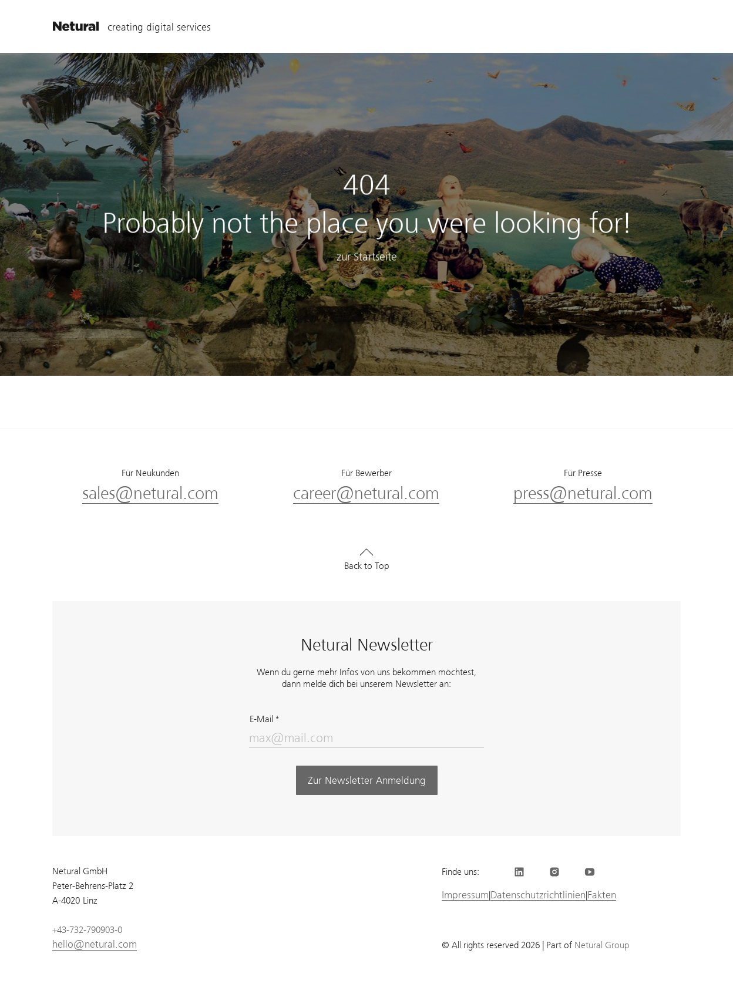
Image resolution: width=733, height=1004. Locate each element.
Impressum (465, 895)
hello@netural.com (94, 944)
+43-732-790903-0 (87, 930)
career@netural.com (366, 493)
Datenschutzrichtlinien (538, 895)
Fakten (601, 895)
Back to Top (366, 566)
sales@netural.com (150, 493)
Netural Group (601, 945)
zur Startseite (367, 258)
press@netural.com (583, 493)
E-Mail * (264, 719)
